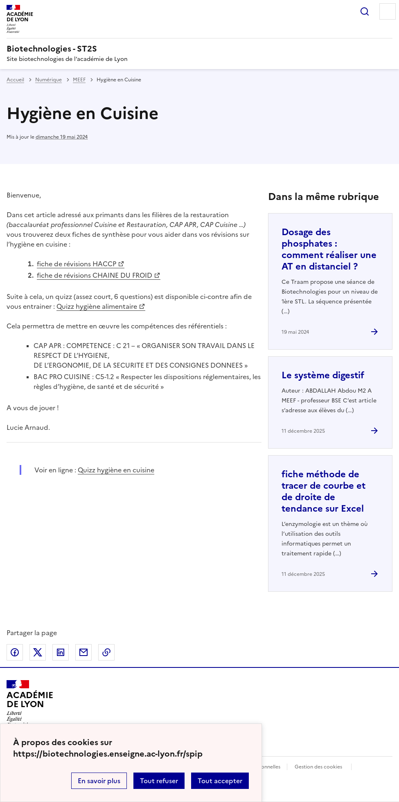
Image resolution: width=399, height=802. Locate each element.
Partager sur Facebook (15, 652)
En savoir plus (99, 781)
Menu (387, 11)
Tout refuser (159, 781)
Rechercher (364, 11)
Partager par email (83, 652)
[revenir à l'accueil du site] (199, 48)
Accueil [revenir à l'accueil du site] (15, 79)
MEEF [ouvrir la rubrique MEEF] (79, 79)
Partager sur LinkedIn (60, 652)
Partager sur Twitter (37, 652)
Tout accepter (220, 781)
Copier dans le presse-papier (106, 652)
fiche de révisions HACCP (76, 264)
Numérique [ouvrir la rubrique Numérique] (48, 79)
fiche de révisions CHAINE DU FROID (94, 275)
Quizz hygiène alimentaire (96, 306)
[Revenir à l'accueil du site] (30, 703)
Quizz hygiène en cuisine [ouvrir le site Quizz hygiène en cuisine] (116, 470)
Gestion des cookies (318, 767)
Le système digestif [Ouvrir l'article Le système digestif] (323, 375)
